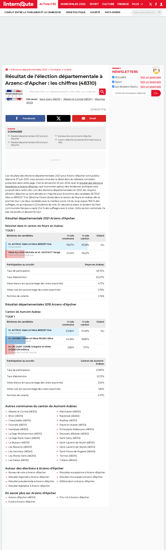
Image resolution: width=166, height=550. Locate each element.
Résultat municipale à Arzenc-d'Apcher (81, 477)
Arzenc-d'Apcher (66, 140)
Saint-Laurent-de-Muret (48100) (77, 442)
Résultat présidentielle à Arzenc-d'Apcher (31, 481)
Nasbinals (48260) (69, 415)
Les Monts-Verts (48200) (22, 455)
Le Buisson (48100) (18, 442)
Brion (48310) (15, 415)
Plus (137, 4)
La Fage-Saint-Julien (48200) (24, 438)
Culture (108, 4)
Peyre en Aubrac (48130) (72, 424)
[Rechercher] (146, 12)
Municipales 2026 (73, 4)
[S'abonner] (136, 93)
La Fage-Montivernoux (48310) (25, 433)
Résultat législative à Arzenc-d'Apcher (29, 485)
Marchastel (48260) (70, 411)
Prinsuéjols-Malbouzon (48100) (76, 429)
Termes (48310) (68, 455)
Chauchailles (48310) (19, 420)
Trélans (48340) (68, 460)
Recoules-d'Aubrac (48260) (74, 433)
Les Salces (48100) (18, 460)
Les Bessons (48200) (20, 446)
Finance (123, 4)
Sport (94, 4)
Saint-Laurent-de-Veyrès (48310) (77, 446)
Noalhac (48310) (68, 420)
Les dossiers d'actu (125, 86)
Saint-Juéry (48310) (50, 99)
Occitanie (55, 69)
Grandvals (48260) (18, 429)
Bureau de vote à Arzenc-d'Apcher (27, 472)
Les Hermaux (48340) (20, 451)
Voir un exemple (150, 77)
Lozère (67, 69)
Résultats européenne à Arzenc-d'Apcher (82, 472)
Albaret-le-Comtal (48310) (77, 99)
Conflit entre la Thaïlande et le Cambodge (32, 12)
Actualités (47, 4)
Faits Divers (112, 12)
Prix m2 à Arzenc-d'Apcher (74, 497)
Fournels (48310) (17, 424)
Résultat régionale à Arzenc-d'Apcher (28, 477)
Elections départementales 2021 (29, 69)
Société (95, 12)
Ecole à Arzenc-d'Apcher (21, 501)
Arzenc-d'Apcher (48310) (21, 497)
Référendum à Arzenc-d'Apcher (77, 481)
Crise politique (75, 12)
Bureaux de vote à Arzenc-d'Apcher (75, 136)
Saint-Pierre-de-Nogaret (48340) (77, 451)
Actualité (119, 77)
